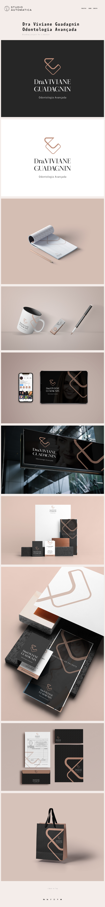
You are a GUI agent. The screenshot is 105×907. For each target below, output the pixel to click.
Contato (95, 8)
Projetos (83, 8)
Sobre (89, 8)
